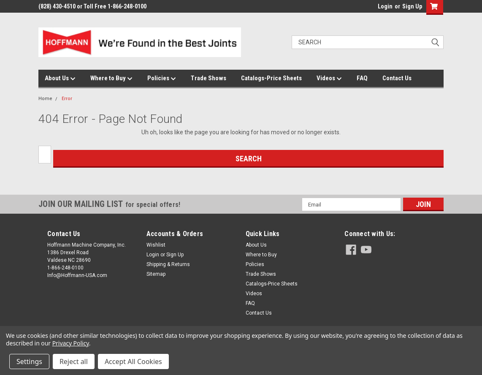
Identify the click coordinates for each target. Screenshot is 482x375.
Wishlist (155, 245)
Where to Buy (111, 78)
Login (385, 6)
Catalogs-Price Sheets (271, 78)
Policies (161, 78)
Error (67, 98)
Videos (329, 78)
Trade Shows (208, 78)
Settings (29, 361)
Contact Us (397, 78)
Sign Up (412, 6)
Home (45, 98)
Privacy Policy (70, 343)
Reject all (74, 361)
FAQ (362, 78)
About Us (60, 78)
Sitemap (155, 274)
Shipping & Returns (168, 264)
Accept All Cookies (133, 361)
